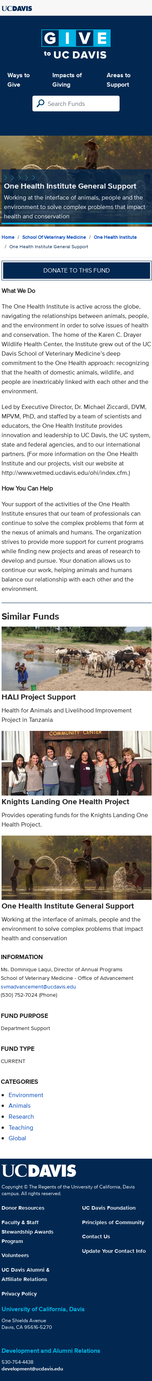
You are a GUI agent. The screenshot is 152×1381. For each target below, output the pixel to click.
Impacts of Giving (67, 80)
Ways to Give (18, 80)
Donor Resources (23, 1208)
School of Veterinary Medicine (54, 237)
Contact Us (96, 1236)
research (21, 1116)
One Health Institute (115, 237)
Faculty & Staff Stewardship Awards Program (28, 1231)
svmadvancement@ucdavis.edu (38, 986)
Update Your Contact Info (114, 1251)
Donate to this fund (76, 270)
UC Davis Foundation (109, 1208)
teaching (21, 1127)
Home (8, 237)
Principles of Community (113, 1222)
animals (19, 1105)
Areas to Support (119, 80)
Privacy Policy (19, 1293)
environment (26, 1094)
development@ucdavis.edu (32, 1368)
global (17, 1138)
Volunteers (15, 1255)
